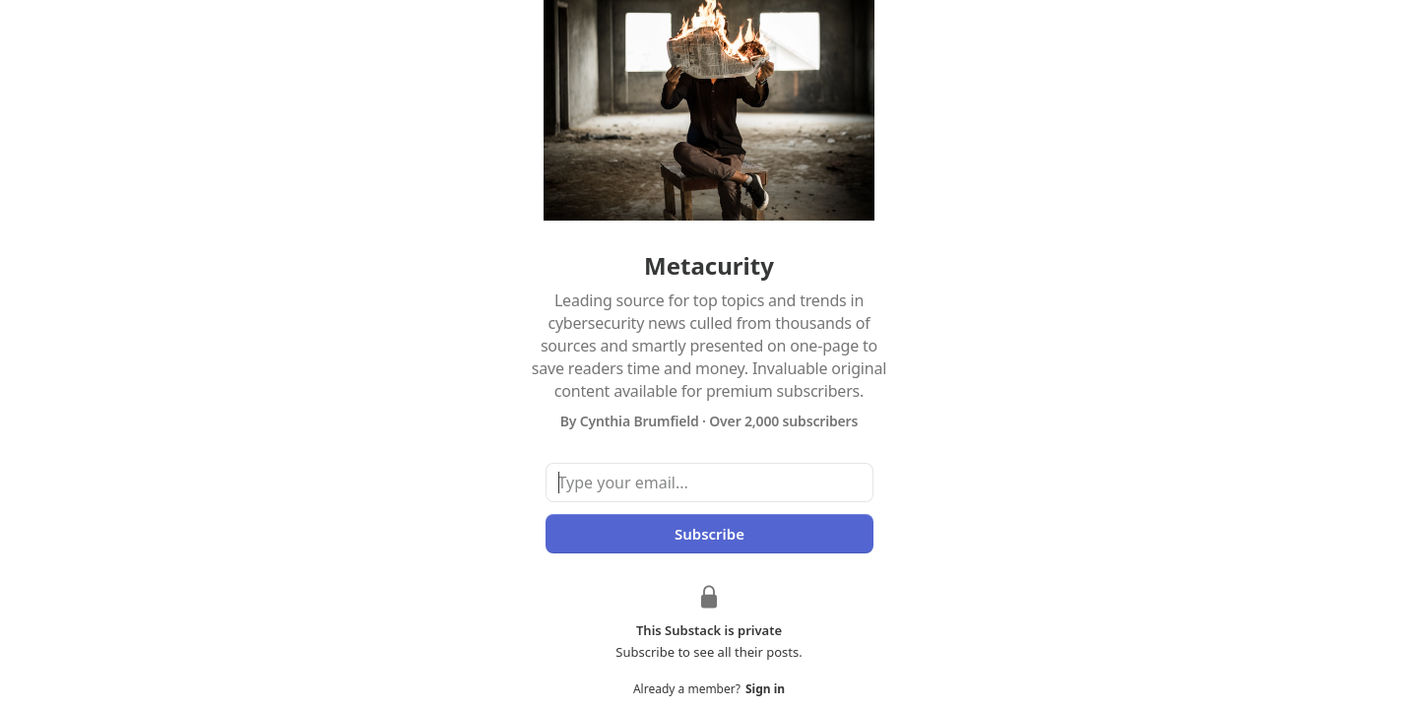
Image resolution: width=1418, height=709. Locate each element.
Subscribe (708, 534)
